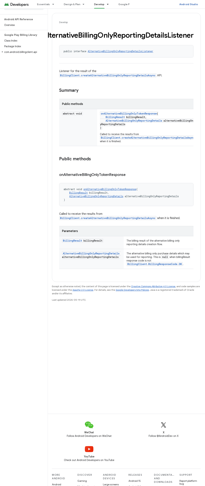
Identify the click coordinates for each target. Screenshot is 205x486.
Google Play (125, 4)
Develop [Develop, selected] (99, 4)
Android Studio (188, 4)
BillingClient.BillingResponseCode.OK (154, 264)
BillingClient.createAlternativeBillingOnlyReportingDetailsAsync (108, 75)
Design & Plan (72, 4)
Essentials (43, 4)
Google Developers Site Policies (132, 289)
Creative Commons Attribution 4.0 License (153, 286)
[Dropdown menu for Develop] (109, 4)
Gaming (82, 480)
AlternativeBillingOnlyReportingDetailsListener (120, 51)
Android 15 (134, 480)
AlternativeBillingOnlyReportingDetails (134, 120)
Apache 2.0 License (82, 289)
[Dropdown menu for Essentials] (55, 4)
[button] (23, 52)
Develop (63, 22)
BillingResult (115, 117)
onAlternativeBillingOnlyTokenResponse (129, 113)
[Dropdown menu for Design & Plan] (85, 4)
